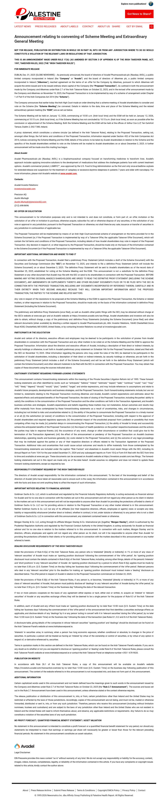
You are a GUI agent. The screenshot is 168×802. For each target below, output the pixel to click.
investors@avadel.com (24, 189)
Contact (88, 26)
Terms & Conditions (86, 790)
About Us (104, 26)
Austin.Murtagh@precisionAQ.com (30, 202)
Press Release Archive (41, 790)
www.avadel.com (69, 173)
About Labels (69, 26)
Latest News (22, 26)
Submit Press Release (64, 790)
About (25, 790)
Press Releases (45, 26)
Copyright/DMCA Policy (109, 790)
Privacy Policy (128, 790)
